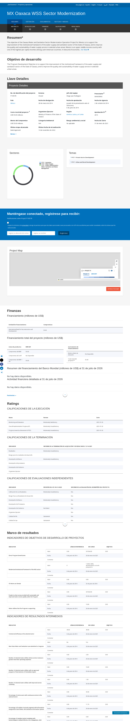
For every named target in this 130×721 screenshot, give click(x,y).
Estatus (41, 93)
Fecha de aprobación (74, 100)
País (12, 100)
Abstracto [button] (15, 28)
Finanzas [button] (45, 28)
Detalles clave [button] (30, 28)
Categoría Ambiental (46, 120)
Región (69, 112)
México (12, 103)
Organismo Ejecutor (45, 112)
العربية (105, 5)
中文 (116, 5)
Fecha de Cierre (100, 120)
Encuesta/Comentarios (120, 713)
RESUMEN (14, 22)
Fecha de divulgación (46, 100)
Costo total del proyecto (20, 112)
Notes (12, 134)
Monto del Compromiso (19, 120)
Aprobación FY (100, 112)
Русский (111, 5)
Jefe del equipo (72, 93)
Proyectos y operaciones (25, 4)
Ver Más (85, 50)
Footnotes (11, 395)
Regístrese (64, 233)
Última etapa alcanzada (19, 127)
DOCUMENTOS (45, 22)
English (94, 5)
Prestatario (99, 93)
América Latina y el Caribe (75, 114)
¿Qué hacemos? (12, 4)
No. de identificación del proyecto (22, 93)
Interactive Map (113, 289)
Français (99, 5)
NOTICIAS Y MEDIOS (61, 22)
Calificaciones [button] (60, 28)
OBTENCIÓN (30, 22)
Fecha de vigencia (101, 100)
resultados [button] (76, 28)
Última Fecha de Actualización (49, 127)
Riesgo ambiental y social (76, 120)
